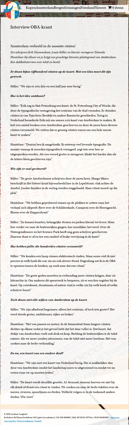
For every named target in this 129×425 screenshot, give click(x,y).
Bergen (59, 7)
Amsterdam (45, 7)
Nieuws (100, 7)
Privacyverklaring (25, 421)
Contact (37, 421)
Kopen (31, 7)
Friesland (87, 7)
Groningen (72, 7)
